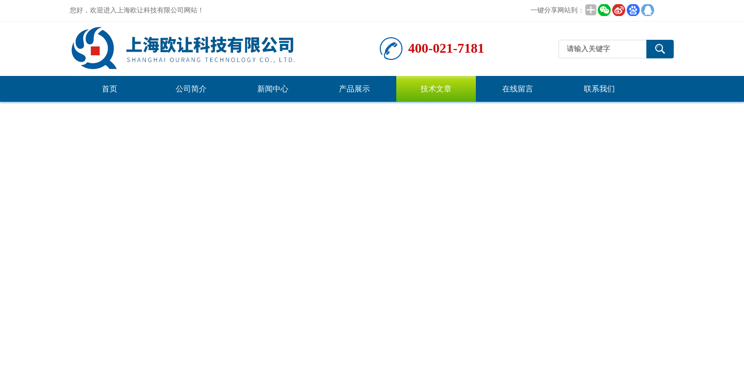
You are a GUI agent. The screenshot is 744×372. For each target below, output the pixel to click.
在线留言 (517, 89)
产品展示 (354, 89)
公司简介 (191, 89)
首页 (109, 89)
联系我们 (599, 89)
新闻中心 (272, 89)
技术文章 (436, 89)
